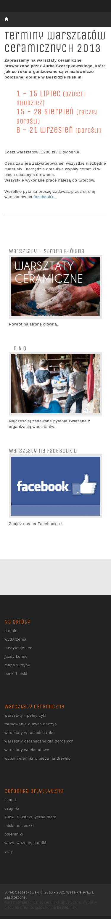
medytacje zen (18, 648)
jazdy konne (16, 656)
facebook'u (43, 197)
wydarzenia (15, 639)
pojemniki (13, 834)
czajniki (11, 808)
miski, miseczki (19, 825)
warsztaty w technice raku (29, 732)
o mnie (10, 630)
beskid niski (15, 673)
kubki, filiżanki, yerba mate (30, 817)
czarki (10, 800)
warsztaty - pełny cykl (25, 715)
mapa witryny (17, 665)
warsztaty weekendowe (26, 750)
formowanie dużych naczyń (30, 724)
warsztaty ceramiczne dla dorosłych (39, 741)
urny (8, 851)
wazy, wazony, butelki (25, 843)
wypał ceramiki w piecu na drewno (37, 758)
